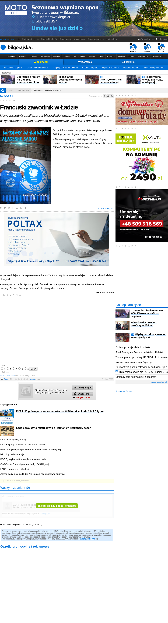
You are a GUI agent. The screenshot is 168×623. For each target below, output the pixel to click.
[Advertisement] (33, 330)
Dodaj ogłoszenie (95, 39)
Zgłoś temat (79, 39)
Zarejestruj (90, 539)
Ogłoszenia (128, 62)
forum (8, 379)
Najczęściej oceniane (154, 67)
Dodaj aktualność (49, 39)
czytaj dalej (105, 208)
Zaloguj (83, 539)
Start (10, 90)
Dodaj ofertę (112, 39)
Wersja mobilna (7, 39)
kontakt (161, 47)
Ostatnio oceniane (131, 67)
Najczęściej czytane (13, 67)
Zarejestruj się (146, 39)
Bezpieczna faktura (123, 391)
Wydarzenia (85, 62)
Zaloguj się (161, 39)
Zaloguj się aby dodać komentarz (57, 505)
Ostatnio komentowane (37, 67)
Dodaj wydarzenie (30, 39)
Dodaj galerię (65, 39)
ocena (35, 379)
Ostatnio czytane (90, 67)
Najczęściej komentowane (66, 67)
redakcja (133, 47)
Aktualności (41, 62)
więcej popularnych (159, 382)
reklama (147, 47)
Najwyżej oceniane (110, 67)
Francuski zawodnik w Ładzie (47, 90)
